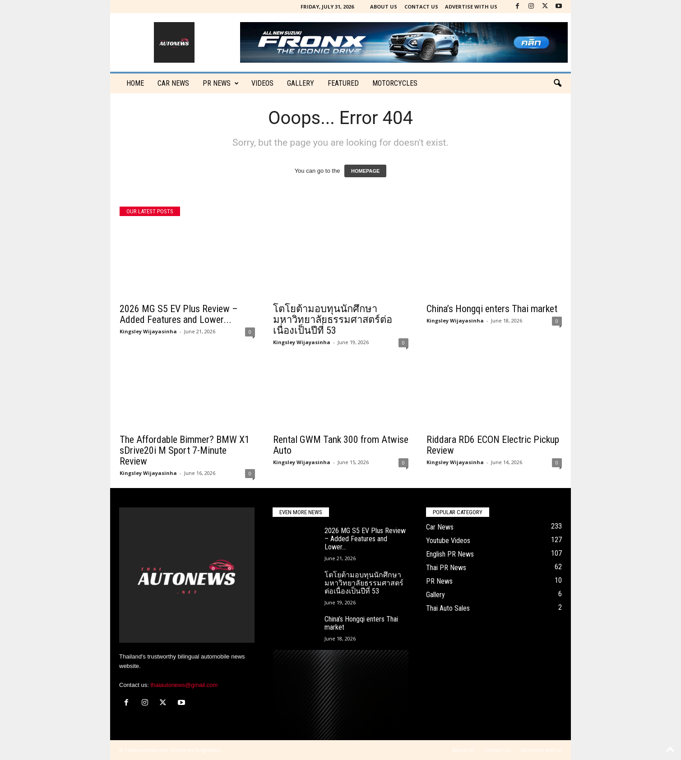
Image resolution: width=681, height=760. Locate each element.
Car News (440, 527)
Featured (343, 83)
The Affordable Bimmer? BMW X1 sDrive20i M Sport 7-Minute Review (185, 450)
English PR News (450, 554)
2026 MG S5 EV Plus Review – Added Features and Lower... (179, 314)
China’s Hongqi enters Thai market (491, 308)
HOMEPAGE (365, 171)
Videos (262, 83)
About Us (383, 6)
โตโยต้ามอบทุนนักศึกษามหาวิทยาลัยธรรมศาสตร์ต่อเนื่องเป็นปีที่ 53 (332, 319)
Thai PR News (446, 567)
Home (135, 83)
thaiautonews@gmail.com (184, 685)
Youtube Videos (448, 540)
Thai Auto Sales (448, 608)
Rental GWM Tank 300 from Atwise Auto (340, 445)
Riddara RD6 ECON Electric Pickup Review (492, 445)
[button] (557, 83)
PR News (221, 83)
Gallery (300, 83)
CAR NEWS (173, 83)
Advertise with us (471, 6)
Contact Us (421, 6)
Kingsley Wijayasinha (148, 331)
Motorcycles (394, 83)
